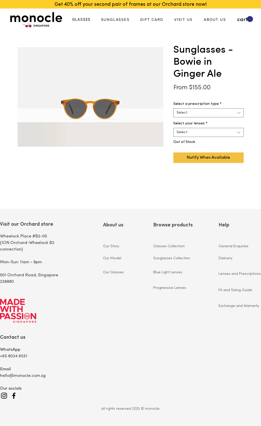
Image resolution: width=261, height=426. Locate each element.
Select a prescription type (197, 104)
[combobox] (208, 112)
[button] (245, 19)
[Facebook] (14, 396)
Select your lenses (190, 123)
